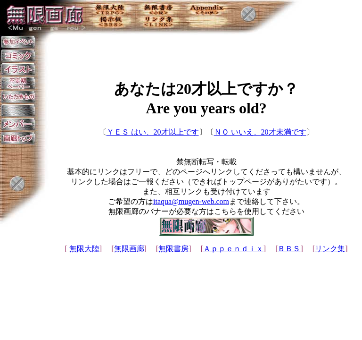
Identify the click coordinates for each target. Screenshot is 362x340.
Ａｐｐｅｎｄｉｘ (233, 249)
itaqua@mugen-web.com (191, 201)
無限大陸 (84, 249)
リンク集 (330, 249)
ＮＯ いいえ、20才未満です (260, 132)
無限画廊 (129, 249)
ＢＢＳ (289, 249)
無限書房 (173, 249)
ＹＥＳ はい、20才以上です (153, 132)
